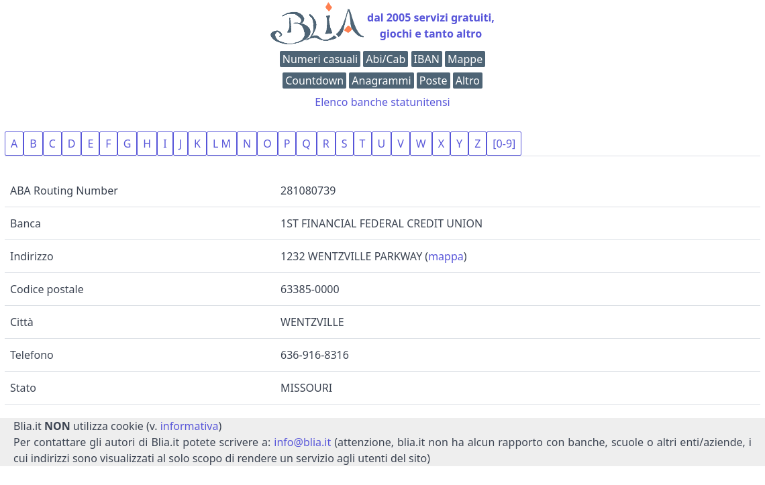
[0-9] (504, 143)
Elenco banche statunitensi (382, 102)
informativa (189, 426)
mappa (446, 256)
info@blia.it (302, 442)
